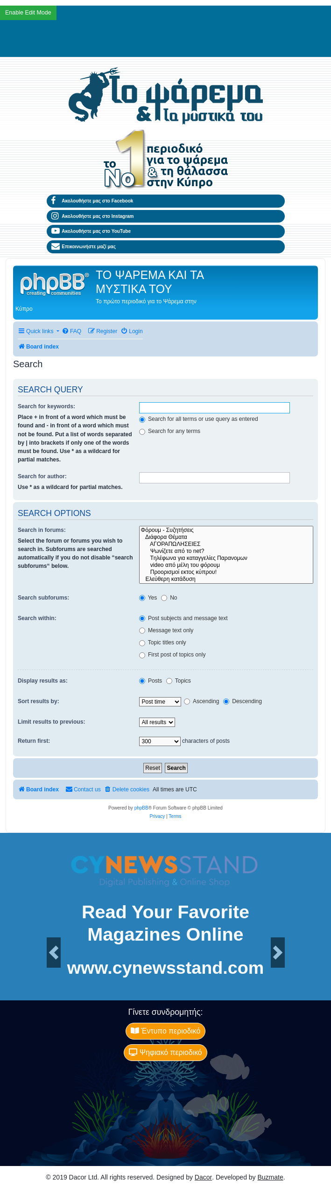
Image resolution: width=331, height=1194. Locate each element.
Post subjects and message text (183, 618)
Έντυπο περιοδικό (166, 1031)
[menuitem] (71, 331)
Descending (242, 701)
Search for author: (42, 476)
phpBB (141, 807)
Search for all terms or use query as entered (198, 419)
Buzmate (270, 1177)
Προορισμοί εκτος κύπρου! (226, 572)
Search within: (37, 618)
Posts (150, 680)
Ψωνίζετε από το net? (226, 551)
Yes (148, 597)
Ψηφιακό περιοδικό (165, 1052)
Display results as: (43, 680)
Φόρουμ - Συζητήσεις (226, 530)
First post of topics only (172, 654)
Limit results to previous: (51, 722)
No (169, 597)
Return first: (34, 741)
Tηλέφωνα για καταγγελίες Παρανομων (226, 558)
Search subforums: (43, 597)
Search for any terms (170, 431)
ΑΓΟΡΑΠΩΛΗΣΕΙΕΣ (226, 544)
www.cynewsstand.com (165, 968)
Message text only (166, 630)
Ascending (201, 701)
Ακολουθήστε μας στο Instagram (92, 216)
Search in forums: (42, 530)
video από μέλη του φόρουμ (226, 565)
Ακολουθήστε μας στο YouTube (91, 231)
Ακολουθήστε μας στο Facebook (92, 201)
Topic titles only (162, 642)
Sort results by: (38, 701)
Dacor (203, 1177)
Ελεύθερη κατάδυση (226, 579)
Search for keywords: (46, 406)
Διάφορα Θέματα (226, 537)
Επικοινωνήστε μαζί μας (83, 247)
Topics (178, 680)
